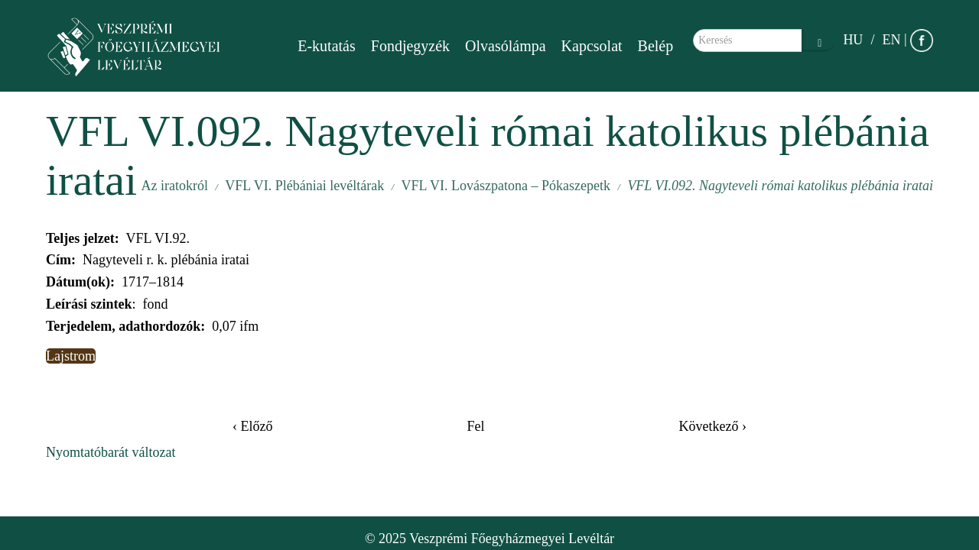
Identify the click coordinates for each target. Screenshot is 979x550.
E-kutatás (327, 45)
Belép (656, 45)
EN (891, 39)
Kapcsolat (592, 45)
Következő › (712, 426)
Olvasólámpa (505, 45)
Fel (475, 426)
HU (853, 39)
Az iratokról (174, 185)
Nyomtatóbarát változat (110, 452)
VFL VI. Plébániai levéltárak (304, 185)
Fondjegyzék (410, 45)
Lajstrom (71, 356)
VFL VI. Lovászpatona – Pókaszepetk (506, 185)
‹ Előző (252, 426)
